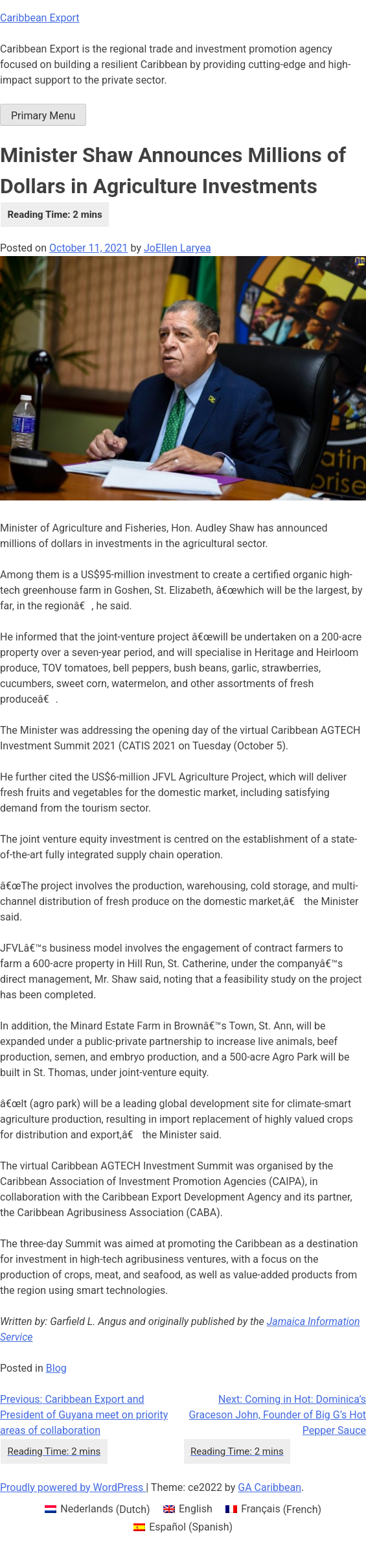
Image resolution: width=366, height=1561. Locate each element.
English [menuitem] (195, 1509)
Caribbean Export (40, 18)
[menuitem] (97, 1510)
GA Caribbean (269, 1487)
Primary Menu (43, 116)
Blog (56, 1368)
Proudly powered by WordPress (73, 1487)
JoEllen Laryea (177, 248)
